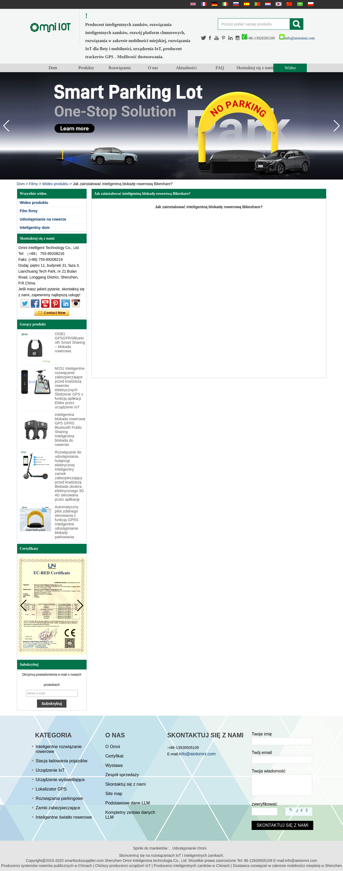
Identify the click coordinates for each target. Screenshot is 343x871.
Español (246, 4)
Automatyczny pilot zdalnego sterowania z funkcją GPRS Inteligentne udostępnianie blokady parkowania (67, 522)
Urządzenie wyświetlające (60, 779)
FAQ (220, 67)
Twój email (262, 752)
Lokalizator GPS (51, 789)
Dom (53, 67)
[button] (336, 126)
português (256, 4)
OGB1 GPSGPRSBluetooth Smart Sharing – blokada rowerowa (70, 342)
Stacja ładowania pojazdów (61, 761)
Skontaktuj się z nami (254, 67)
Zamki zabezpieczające (58, 808)
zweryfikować (264, 804)
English (192, 4)
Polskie (310, 4)
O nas (153, 67)
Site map (113, 793)
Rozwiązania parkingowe (59, 798)
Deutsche (213, 4)
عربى (299, 4)
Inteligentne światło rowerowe (64, 817)
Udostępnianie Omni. (189, 848)
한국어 (277, 4)
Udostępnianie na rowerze (43, 219)
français (203, 4)
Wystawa (114, 765)
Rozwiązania (120, 67)
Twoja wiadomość (268, 771)
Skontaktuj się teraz (52, 312)
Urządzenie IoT (50, 770)
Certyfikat (114, 756)
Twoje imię (262, 734)
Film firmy (29, 211)
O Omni (112, 746)
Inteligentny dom (35, 227)
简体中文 (288, 4)
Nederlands (267, 4)
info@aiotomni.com (297, 38)
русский (235, 4)
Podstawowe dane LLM (127, 803)
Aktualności (186, 67)
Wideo (290, 67)
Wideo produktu (55, 184)
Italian (224, 4)
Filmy (33, 184)
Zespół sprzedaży (122, 775)
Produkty (86, 67)
